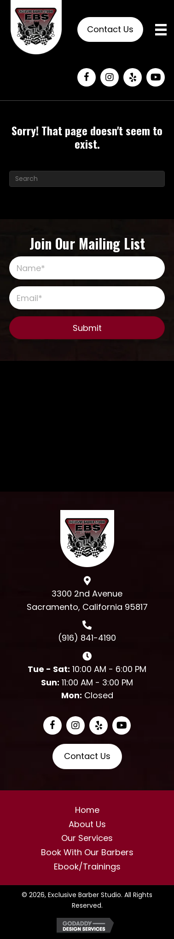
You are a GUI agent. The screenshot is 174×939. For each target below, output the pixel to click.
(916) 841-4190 (87, 637)
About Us (87, 824)
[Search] (87, 179)
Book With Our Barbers (87, 852)
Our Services (87, 838)
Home (87, 810)
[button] (86, 77)
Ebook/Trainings (87, 866)
